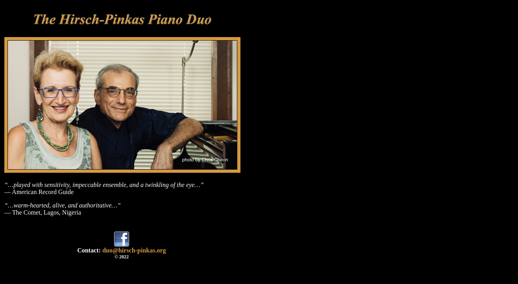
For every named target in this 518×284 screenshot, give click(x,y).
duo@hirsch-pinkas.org (134, 250)
